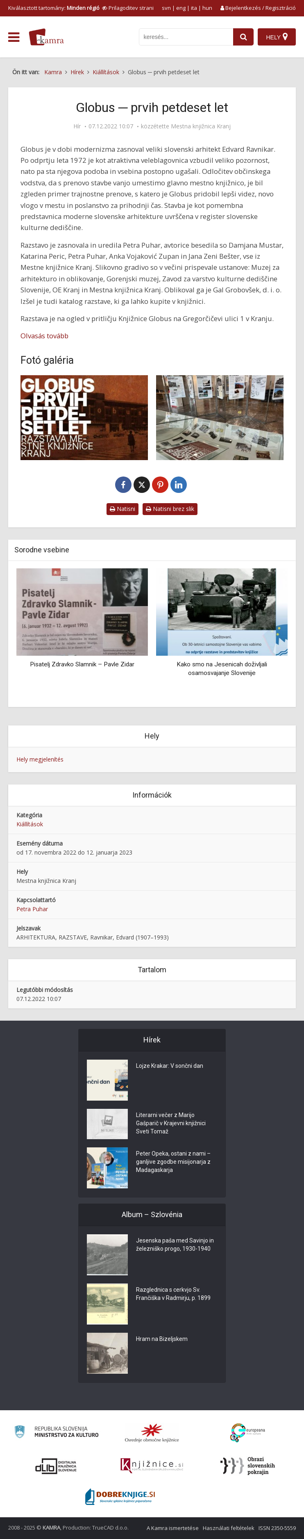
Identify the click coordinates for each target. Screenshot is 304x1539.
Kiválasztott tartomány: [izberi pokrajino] (54, 7)
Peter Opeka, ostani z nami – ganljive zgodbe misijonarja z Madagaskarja (173, 1161)
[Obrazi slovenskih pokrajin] (247, 1466)
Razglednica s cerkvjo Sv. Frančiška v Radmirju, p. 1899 (173, 1293)
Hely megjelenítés (40, 759)
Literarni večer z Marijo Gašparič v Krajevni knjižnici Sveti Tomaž (171, 1123)
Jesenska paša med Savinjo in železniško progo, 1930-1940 (175, 1244)
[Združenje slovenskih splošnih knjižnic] (152, 1466)
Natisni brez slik (170, 509)
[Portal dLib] (56, 1466)
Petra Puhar (32, 909)
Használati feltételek (228, 1528)
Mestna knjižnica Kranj (201, 126)
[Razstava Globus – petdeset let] (84, 417)
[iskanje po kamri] (186, 37)
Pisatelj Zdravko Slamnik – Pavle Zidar (82, 664)
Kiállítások (29, 824)
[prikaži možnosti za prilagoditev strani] (128, 7)
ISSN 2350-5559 (277, 1528)
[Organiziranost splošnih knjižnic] (152, 1433)
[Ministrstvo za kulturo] (56, 1433)
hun (207, 7)
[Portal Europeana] (248, 1433)
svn (166, 7)
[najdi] (243, 37)
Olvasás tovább (44, 335)
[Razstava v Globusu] (220, 417)
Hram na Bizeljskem (162, 1339)
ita (194, 7)
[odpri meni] (13, 37)
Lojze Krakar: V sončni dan (169, 1065)
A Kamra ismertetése (173, 1528)
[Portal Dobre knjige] (120, 1497)
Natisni (122, 509)
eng (181, 7)
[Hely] (277, 37)
